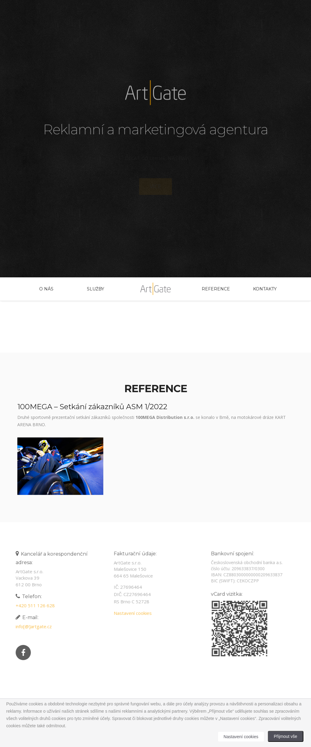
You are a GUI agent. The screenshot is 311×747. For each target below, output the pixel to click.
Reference (216, 289)
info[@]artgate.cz (32, 626)
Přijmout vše (285, 736)
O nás (46, 289)
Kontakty (265, 289)
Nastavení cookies (131, 613)
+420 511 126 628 (33, 605)
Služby (95, 289)
